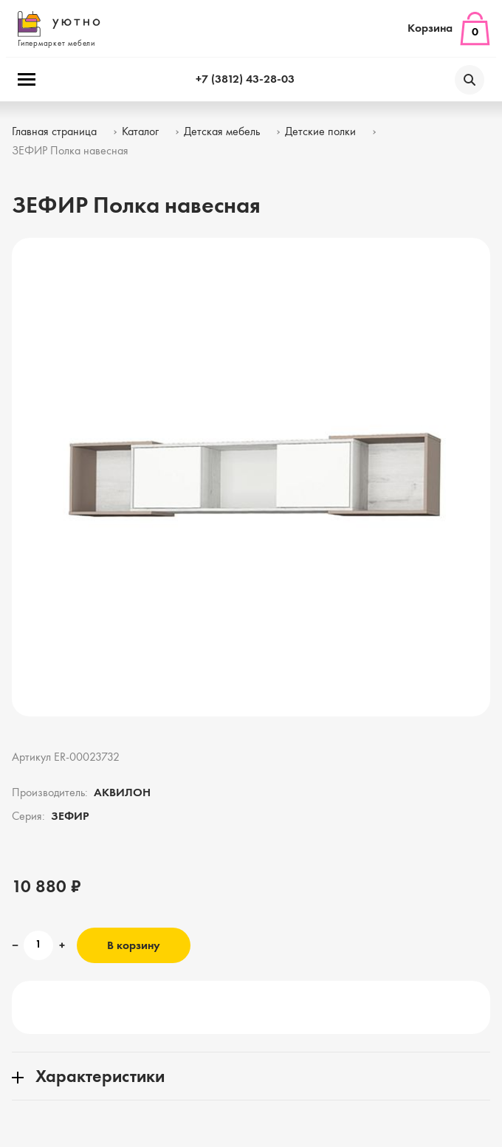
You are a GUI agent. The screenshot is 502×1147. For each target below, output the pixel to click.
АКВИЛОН (122, 793)
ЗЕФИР (70, 817)
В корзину (133, 946)
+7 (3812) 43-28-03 (245, 80)
